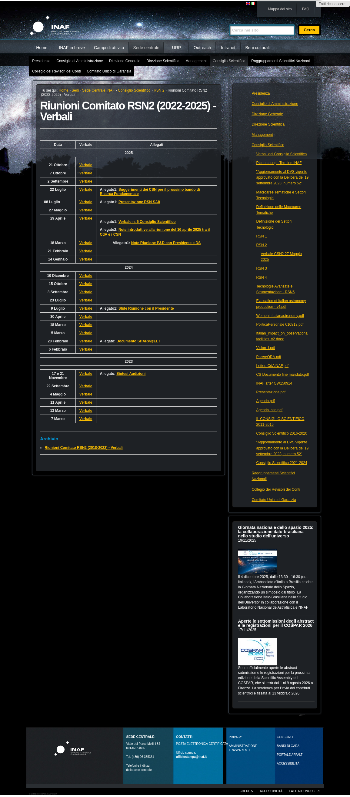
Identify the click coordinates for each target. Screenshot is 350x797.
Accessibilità (271, 791)
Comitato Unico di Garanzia (109, 71)
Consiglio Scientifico (229, 61)
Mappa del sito (280, 9)
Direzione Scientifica (162, 61)
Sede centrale (146, 47)
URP (176, 47)
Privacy (235, 737)
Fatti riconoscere (331, 4)
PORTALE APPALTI (290, 754)
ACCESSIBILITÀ (288, 763)
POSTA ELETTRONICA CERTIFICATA (202, 743)
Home (41, 47)
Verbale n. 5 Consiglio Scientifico (147, 222)
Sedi (75, 90)
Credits (246, 791)
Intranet (228, 47)
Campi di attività (109, 47)
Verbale (85, 165)
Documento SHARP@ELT (138, 341)
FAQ (305, 9)
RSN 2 (159, 90)
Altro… (303, 715)
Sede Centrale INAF (98, 90)
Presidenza (41, 61)
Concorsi (285, 737)
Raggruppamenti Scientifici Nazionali (280, 61)
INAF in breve (72, 47)
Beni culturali (257, 47)
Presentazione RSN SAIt (139, 202)
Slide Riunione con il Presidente (146, 308)
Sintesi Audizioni (130, 374)
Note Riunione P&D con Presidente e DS (166, 243)
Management (196, 61)
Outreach (202, 47)
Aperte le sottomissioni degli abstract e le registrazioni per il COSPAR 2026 (276, 623)
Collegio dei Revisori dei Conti (56, 71)
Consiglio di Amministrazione (79, 61)
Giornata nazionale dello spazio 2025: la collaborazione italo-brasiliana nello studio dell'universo (275, 531)
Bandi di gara (288, 746)
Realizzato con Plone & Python (42, 794)
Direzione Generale (124, 61)
